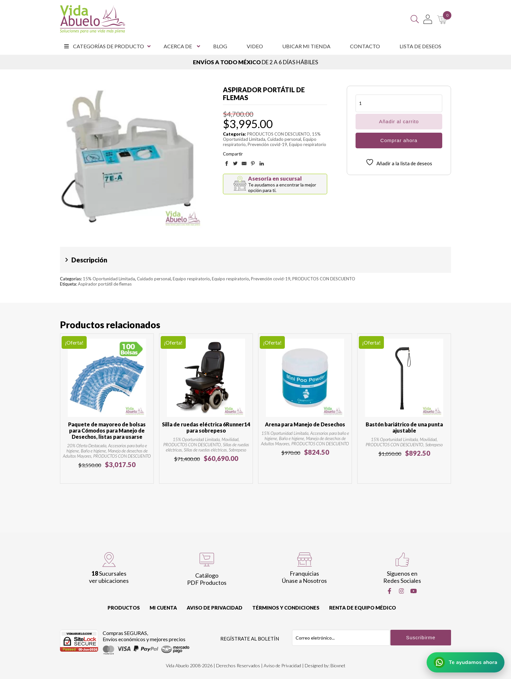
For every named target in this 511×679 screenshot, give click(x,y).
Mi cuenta (163, 608)
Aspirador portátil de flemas (105, 284)
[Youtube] (413, 591)
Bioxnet (337, 665)
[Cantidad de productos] (399, 103)
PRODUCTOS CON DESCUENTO (278, 134)
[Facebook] (389, 591)
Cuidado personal (284, 139)
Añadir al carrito (399, 121)
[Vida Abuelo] (92, 19)
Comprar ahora (398, 140)
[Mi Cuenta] (427, 19)
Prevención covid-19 (267, 144)
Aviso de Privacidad (214, 608)
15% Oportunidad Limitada (109, 278)
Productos (124, 608)
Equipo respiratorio (307, 144)
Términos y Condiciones (285, 608)
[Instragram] (401, 591)
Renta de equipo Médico (362, 608)
